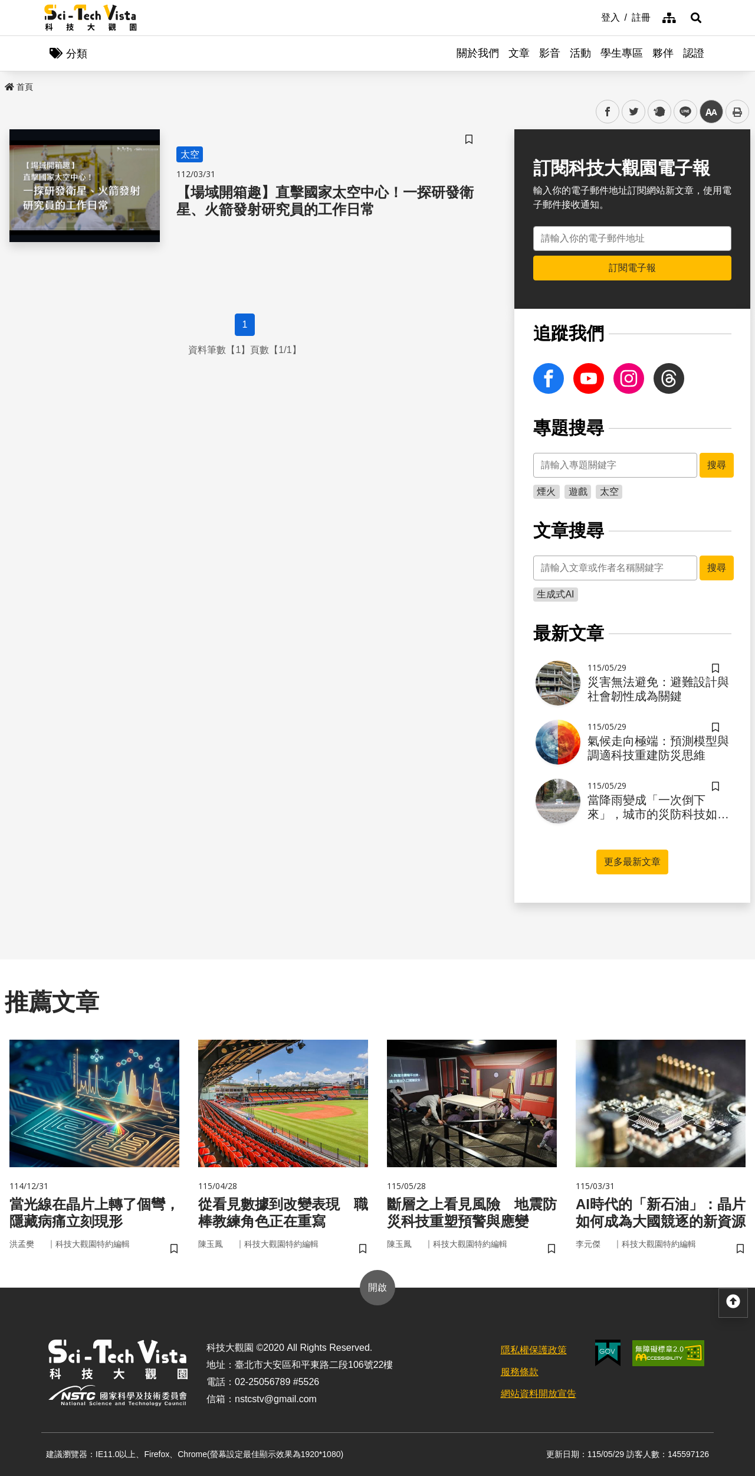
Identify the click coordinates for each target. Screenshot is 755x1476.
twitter (633, 112)
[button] (696, 17)
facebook (607, 112)
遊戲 (578, 491)
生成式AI (555, 594)
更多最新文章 (632, 862)
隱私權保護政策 (534, 1350)
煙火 (546, 491)
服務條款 (520, 1372)
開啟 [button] (377, 1287)
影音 (549, 53)
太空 (609, 491)
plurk (658, 112)
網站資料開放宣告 (538, 1394)
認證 (693, 53)
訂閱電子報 (632, 268)
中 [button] (711, 112)
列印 (737, 111)
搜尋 (716, 465)
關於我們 (478, 53)
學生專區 (621, 53)
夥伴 (663, 53)
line (681, 112)
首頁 (19, 87)
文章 (519, 53)
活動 (580, 53)
